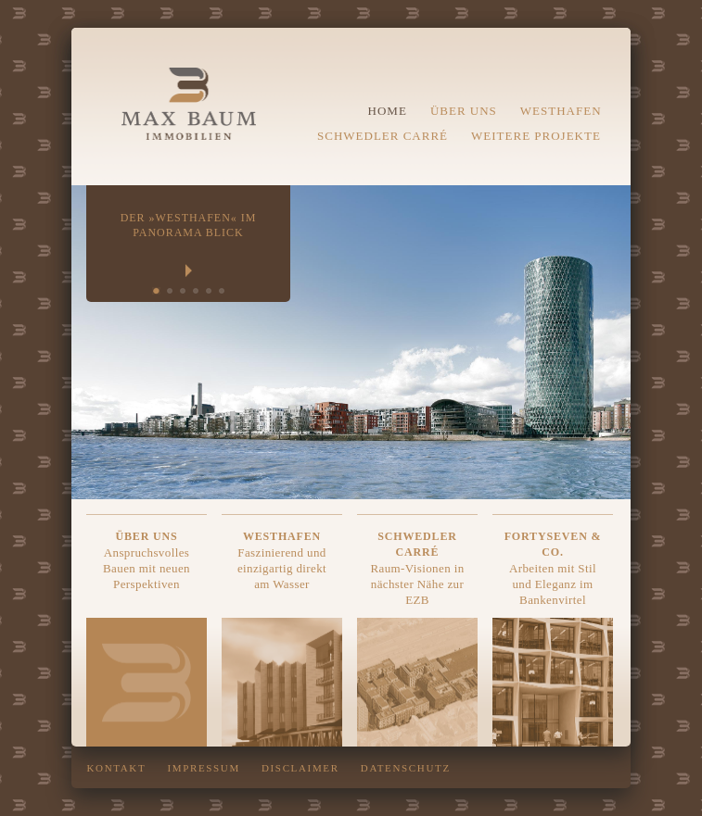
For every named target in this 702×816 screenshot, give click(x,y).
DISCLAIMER (300, 767)
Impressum (203, 767)
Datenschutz (406, 767)
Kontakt (117, 767)
